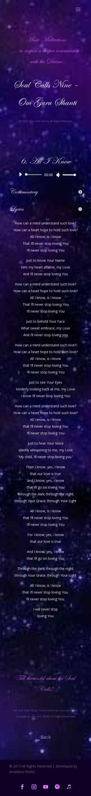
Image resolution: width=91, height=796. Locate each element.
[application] (46, 174)
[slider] (34, 174)
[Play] (20, 174)
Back (46, 737)
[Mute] (58, 175)
